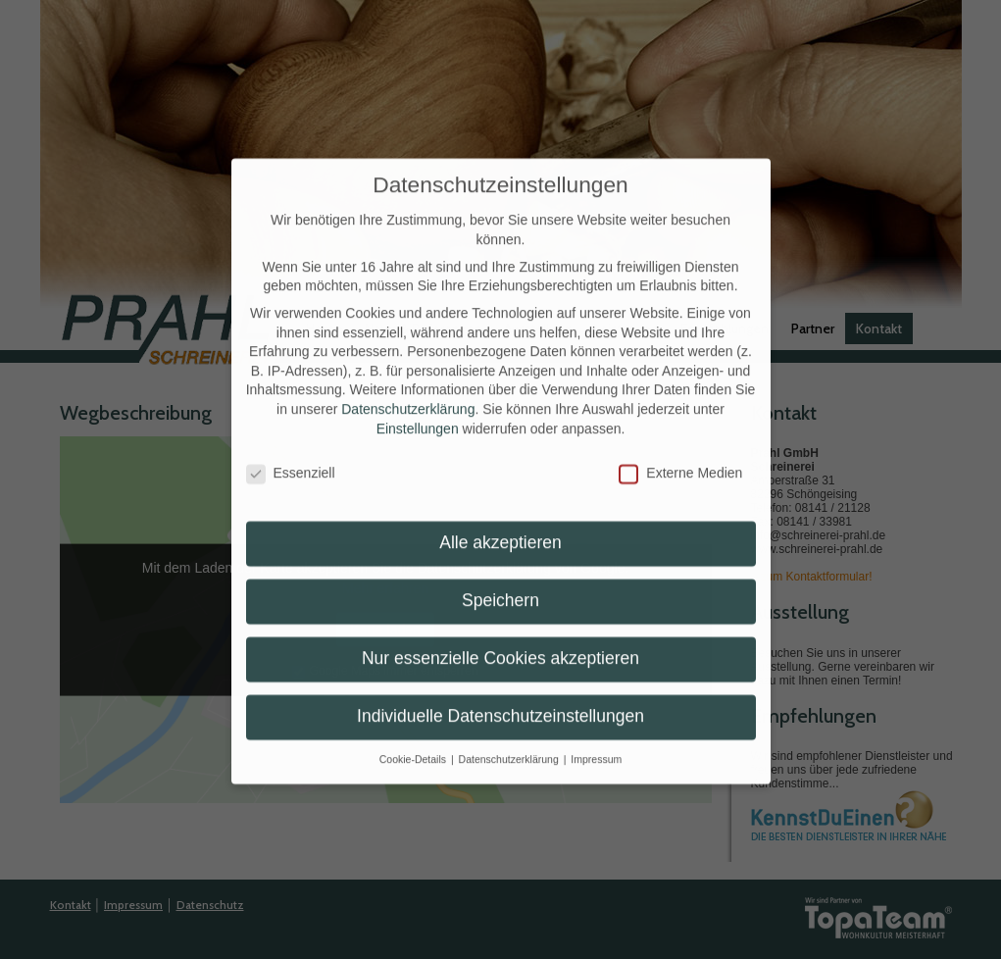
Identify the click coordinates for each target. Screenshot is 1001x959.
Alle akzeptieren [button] (500, 526)
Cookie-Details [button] (414, 743)
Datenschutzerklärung (408, 393)
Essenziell (290, 457)
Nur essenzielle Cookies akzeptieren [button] (500, 642)
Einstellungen (417, 412)
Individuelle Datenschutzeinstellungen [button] (500, 700)
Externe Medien (680, 457)
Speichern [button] (500, 584)
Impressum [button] (596, 743)
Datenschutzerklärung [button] (510, 743)
